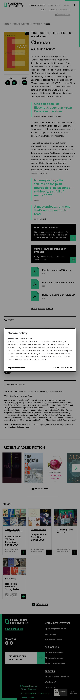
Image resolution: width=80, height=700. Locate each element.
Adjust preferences (16, 368)
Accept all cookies (62, 368)
